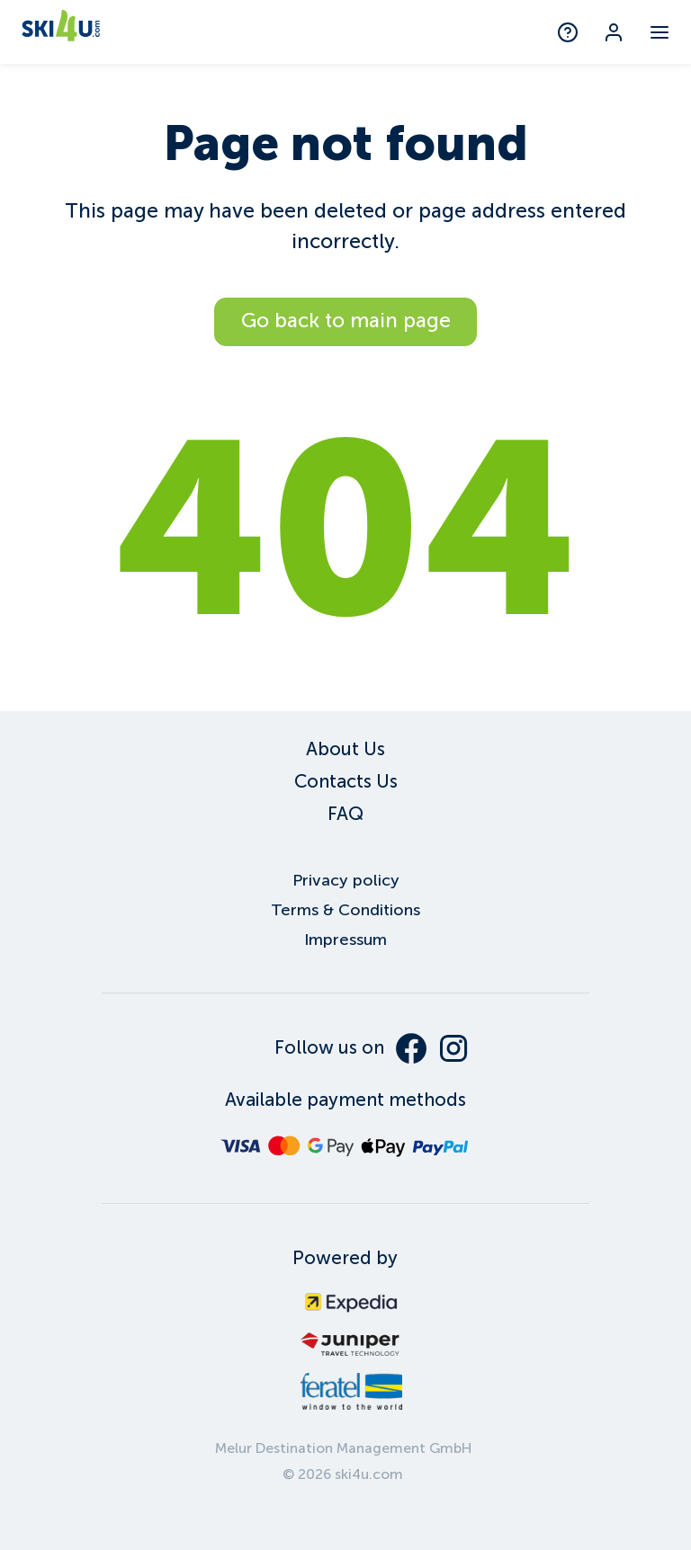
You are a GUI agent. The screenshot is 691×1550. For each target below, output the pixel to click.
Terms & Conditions (345, 910)
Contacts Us (346, 781)
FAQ (345, 814)
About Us (345, 749)
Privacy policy (345, 880)
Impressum (345, 940)
